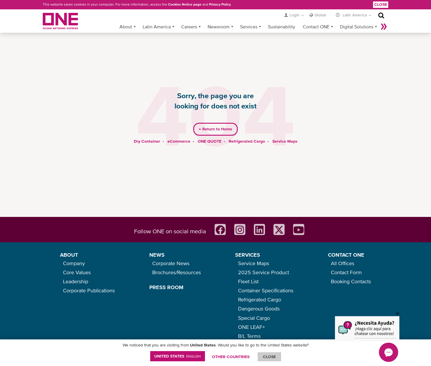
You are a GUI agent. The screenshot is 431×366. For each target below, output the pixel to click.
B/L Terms (249, 336)
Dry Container (147, 141)
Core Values (77, 272)
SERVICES (247, 255)
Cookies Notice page (184, 4)
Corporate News (170, 263)
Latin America (157, 26)
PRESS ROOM (166, 287)
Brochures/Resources (176, 272)
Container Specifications (265, 290)
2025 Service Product (263, 272)
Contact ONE (316, 26)
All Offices (342, 263)
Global (320, 15)
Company (74, 263)
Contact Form (346, 272)
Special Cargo (254, 318)
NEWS (157, 255)
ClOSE (269, 356)
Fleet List (248, 281)
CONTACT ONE (346, 255)
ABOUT (69, 255)
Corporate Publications (89, 290)
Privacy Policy (220, 4)
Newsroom (219, 26)
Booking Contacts (351, 281)
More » (383, 26)
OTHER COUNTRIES (230, 356)
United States (177, 356)
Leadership (75, 281)
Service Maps (284, 141)
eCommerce (178, 141)
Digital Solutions (356, 26)
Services (248, 26)
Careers (189, 26)
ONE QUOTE (209, 141)
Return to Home (215, 129)
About (125, 26)
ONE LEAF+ (251, 327)
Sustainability (281, 26)
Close (380, 4)
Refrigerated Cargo (247, 141)
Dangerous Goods (259, 308)
